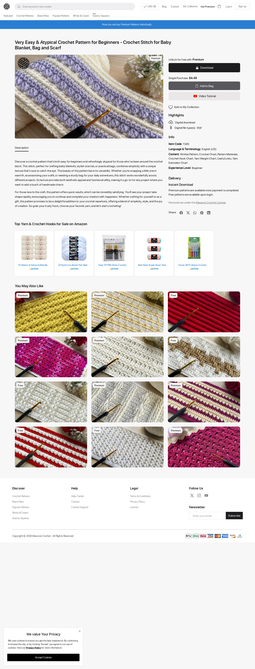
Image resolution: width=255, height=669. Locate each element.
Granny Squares (101, 15)
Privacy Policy (137, 501)
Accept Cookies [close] (43, 657)
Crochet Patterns (25, 15)
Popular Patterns (60, 15)
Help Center (77, 496)
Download (204, 67)
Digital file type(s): (182, 127)
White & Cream (81, 15)
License (134, 507)
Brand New (43, 15)
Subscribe (234, 515)
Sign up (242, 6)
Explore (175, 6)
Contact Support (79, 507)
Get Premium (208, 6)
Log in (229, 6)
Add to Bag (204, 86)
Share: (173, 212)
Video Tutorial (204, 96)
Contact (75, 501)
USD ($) (149, 6)
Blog (164, 6)
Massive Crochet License (211, 202)
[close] (79, 631)
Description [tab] (22, 147)
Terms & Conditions (140, 496)
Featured (8, 15)
